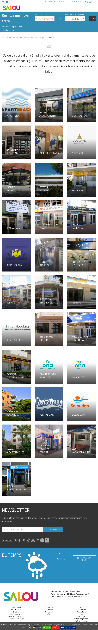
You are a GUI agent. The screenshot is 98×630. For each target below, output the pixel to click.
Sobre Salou (16, 607)
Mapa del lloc (82, 610)
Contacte (81, 614)
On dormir (49, 610)
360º (61, 2)
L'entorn (16, 612)
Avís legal (81, 616)
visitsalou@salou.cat (79, 596)
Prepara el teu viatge (35, 37)
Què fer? (49, 614)
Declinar (55, 627)
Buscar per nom (41, 14)
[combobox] (91, 2)
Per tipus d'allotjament (74, 14)
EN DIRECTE (50, 2)
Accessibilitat (81, 612)
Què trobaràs (16, 610)
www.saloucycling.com (16, 616)
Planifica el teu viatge (16, 37)
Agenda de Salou (16, 614)
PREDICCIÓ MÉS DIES (84, 559)
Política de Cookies (68, 627)
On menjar (49, 612)
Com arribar (49, 607)
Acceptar (46, 627)
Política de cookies (81, 621)
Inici (3, 37)
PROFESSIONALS (74, 2)
